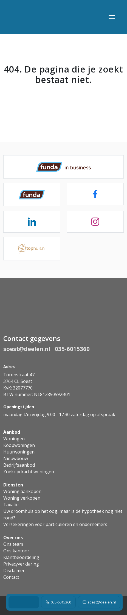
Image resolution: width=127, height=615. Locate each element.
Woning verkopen (21, 498)
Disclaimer (14, 570)
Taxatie (11, 505)
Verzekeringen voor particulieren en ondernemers (55, 524)
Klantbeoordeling (21, 557)
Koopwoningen (19, 445)
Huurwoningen (19, 452)
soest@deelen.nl (99, 602)
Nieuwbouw (15, 458)
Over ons (13, 538)
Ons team (13, 544)
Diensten (13, 485)
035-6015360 (58, 602)
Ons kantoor (16, 551)
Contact (11, 577)
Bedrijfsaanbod (19, 465)
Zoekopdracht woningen (28, 472)
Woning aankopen (22, 491)
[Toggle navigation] (111, 17)
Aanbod (11, 432)
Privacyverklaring (21, 564)
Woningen (14, 439)
